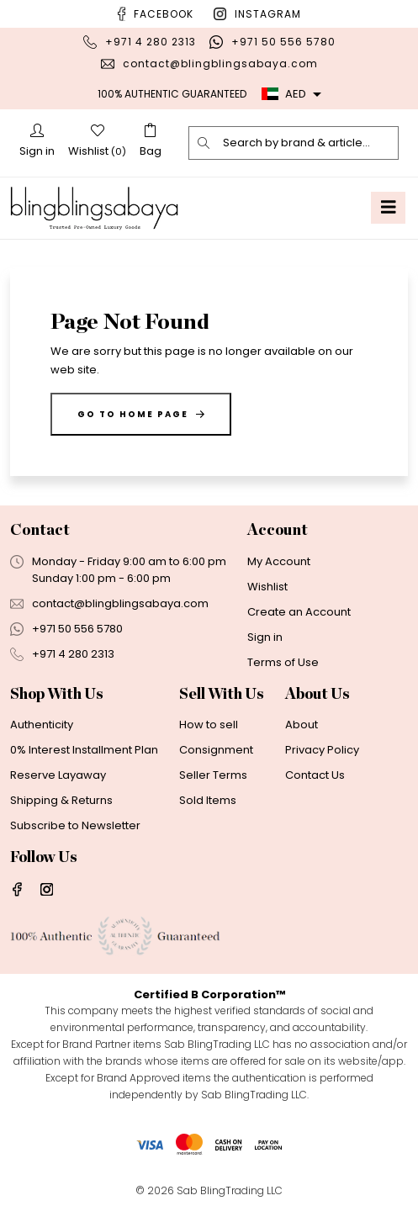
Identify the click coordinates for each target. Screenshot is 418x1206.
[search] (204, 143)
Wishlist (267, 587)
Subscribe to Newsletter (75, 825)
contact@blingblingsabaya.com (220, 63)
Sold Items (207, 800)
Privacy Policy (322, 750)
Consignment (216, 750)
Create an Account (299, 612)
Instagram (268, 14)
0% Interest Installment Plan (84, 750)
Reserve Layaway (58, 775)
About (301, 725)
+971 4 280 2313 (150, 41)
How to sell (208, 725)
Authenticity (41, 725)
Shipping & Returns (61, 800)
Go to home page (140, 414)
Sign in (265, 637)
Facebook (163, 14)
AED (284, 94)
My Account (278, 561)
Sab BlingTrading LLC (230, 1190)
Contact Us (315, 775)
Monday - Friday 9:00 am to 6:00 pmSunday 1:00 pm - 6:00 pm (129, 569)
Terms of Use (283, 662)
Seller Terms (213, 775)
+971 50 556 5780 (283, 41)
